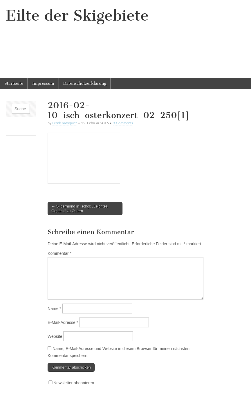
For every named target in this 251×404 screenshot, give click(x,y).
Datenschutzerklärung (84, 83)
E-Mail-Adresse (63, 322)
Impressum (43, 83)
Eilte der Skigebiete (77, 15)
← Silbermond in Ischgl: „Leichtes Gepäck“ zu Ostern (79, 208)
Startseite (13, 83)
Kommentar (59, 253)
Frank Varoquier (64, 123)
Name (54, 308)
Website (55, 336)
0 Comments (123, 123)
